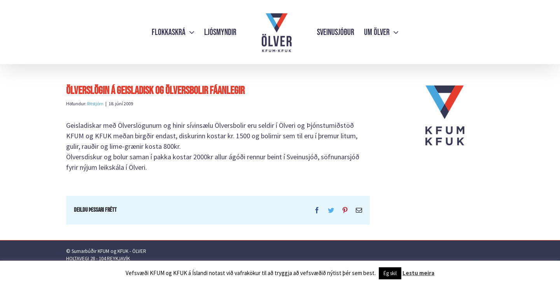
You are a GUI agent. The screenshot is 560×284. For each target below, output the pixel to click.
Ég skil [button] (390, 273)
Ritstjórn (95, 103)
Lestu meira (418, 273)
